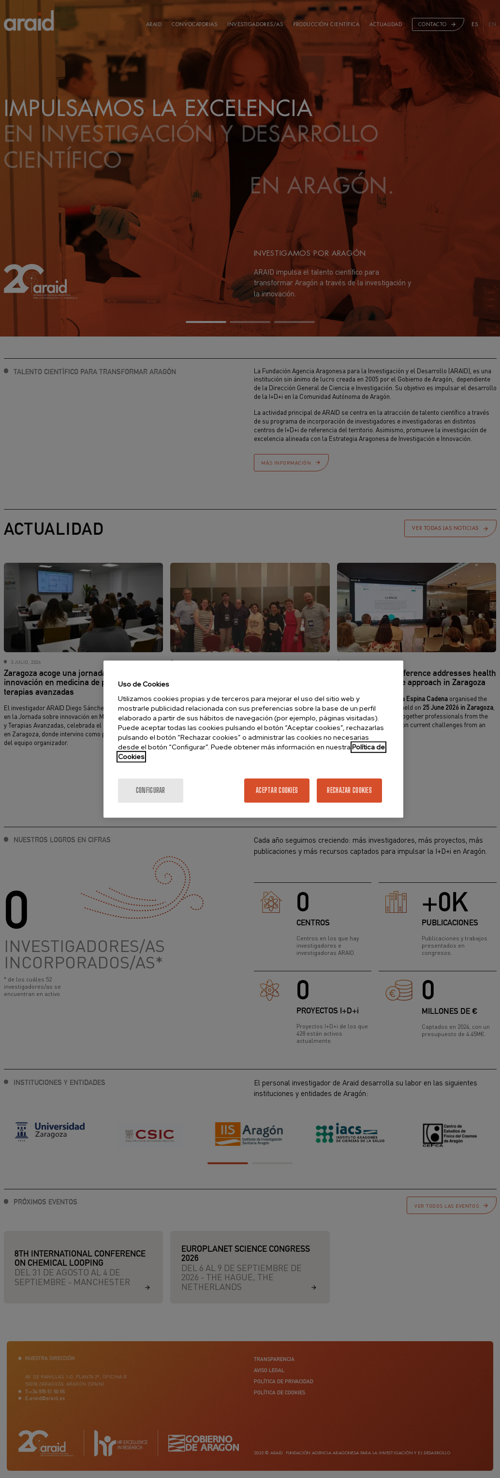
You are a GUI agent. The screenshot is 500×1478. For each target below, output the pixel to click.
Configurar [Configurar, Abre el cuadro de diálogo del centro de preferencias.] (150, 790)
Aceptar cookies (277, 790)
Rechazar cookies (349, 790)
